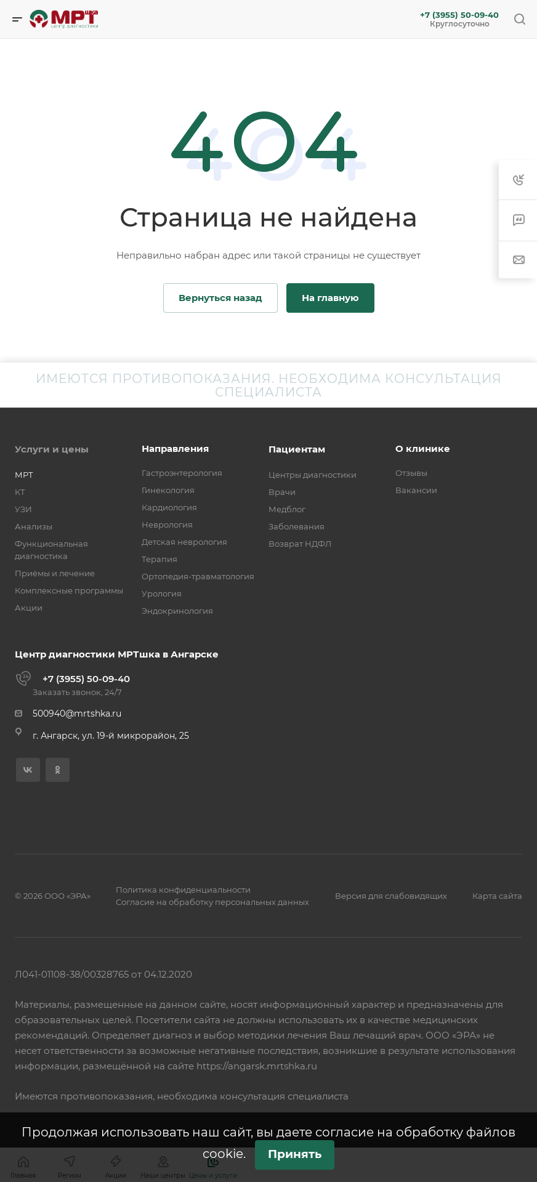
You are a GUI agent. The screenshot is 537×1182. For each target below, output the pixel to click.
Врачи (282, 492)
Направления (175, 448)
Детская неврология (184, 542)
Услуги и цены (52, 449)
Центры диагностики (312, 475)
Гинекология (168, 490)
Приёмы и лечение (55, 573)
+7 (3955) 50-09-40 (459, 15)
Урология (162, 593)
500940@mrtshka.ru (77, 713)
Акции (28, 608)
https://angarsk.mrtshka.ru (256, 1066)
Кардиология (169, 507)
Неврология (167, 524)
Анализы (33, 526)
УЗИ (23, 509)
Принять (294, 1154)
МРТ (24, 475)
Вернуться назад (220, 298)
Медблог (286, 509)
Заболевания (296, 526)
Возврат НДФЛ (299, 544)
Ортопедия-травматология (198, 576)
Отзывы (411, 473)
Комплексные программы (69, 590)
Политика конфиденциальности (183, 890)
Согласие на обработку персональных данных (212, 902)
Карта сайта (497, 896)
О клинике (422, 448)
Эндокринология (177, 611)
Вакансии (416, 490)
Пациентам (296, 449)
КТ (20, 492)
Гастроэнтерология (182, 473)
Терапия (159, 559)
